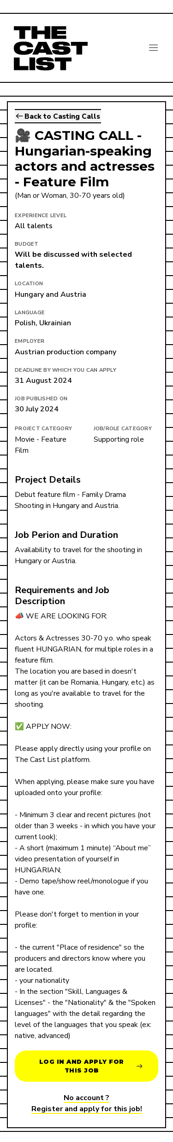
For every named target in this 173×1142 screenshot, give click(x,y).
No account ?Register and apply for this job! (86, 1103)
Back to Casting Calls (58, 116)
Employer (29, 341)
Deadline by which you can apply (65, 370)
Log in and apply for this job (91, 1066)
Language (30, 312)
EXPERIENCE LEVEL (40, 215)
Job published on (41, 398)
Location (29, 283)
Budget (27, 244)
